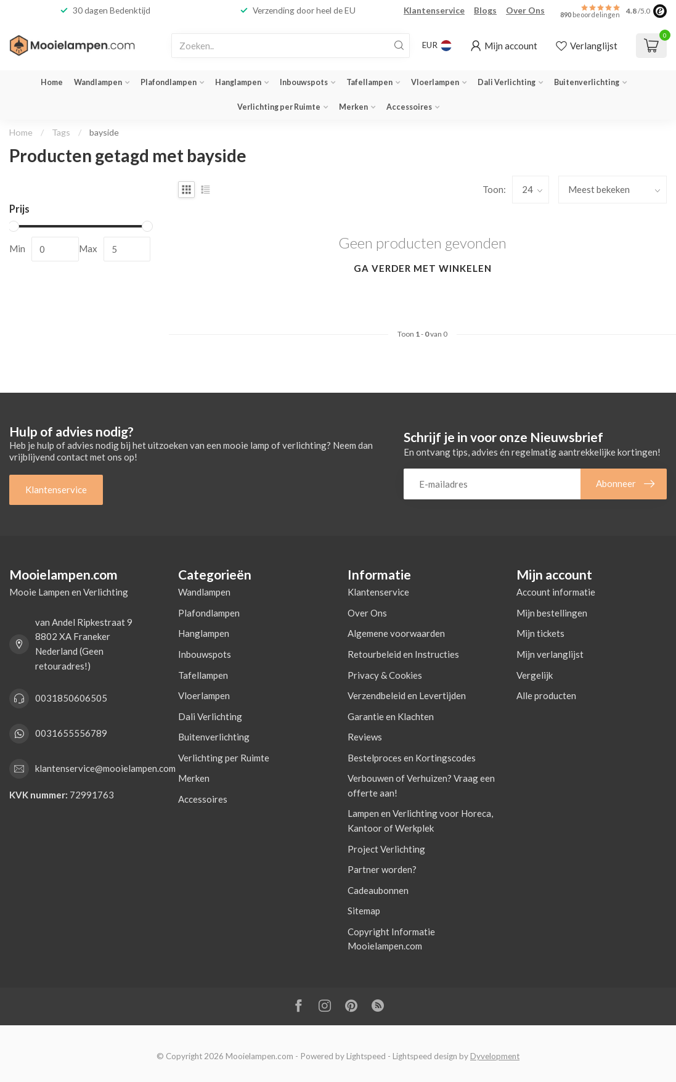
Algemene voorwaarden (396, 633)
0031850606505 (71, 697)
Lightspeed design (425, 1056)
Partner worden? (382, 869)
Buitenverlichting (586, 82)
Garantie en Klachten (391, 716)
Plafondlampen (168, 82)
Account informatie (555, 591)
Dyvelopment (494, 1056)
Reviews (365, 736)
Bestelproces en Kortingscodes (412, 757)
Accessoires (409, 107)
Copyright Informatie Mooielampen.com (391, 939)
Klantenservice (434, 10)
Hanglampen (238, 82)
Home (52, 82)
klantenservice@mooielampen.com (105, 768)
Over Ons (525, 10)
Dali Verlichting (507, 82)
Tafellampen (369, 82)
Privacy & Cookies (385, 675)
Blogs (485, 10)
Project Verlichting (386, 849)
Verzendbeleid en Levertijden (407, 695)
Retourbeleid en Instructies (403, 654)
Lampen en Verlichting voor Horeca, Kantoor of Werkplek (420, 821)
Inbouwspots (304, 82)
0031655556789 (71, 733)
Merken (353, 107)
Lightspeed (366, 1056)
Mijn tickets (540, 633)
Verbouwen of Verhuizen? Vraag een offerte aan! (421, 785)
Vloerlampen (435, 82)
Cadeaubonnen (378, 890)
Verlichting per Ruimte (278, 107)
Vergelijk (534, 675)
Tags (61, 132)
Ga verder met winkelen (423, 268)
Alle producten (546, 695)
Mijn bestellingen (551, 612)
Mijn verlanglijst (550, 654)
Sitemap (364, 910)
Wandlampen (98, 82)
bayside (104, 132)
